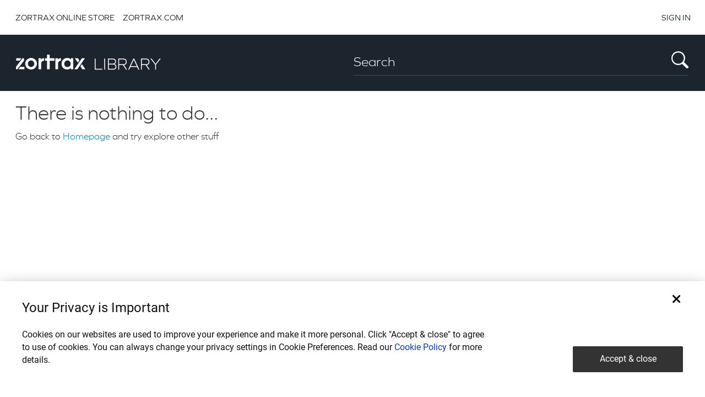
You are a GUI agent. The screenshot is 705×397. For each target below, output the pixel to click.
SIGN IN (676, 17)
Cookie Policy (420, 347)
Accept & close (628, 358)
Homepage (86, 136)
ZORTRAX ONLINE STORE (65, 17)
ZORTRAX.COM (153, 17)
